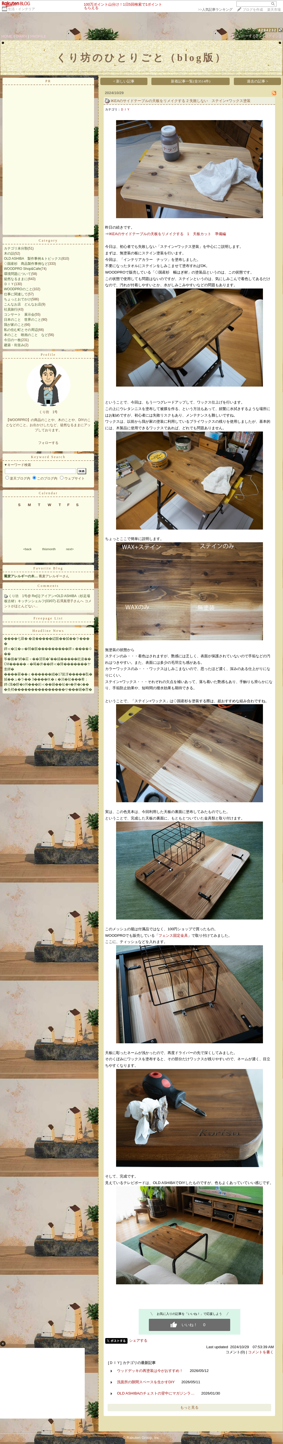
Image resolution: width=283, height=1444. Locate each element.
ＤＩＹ (9, 284)
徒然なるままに (16, 279)
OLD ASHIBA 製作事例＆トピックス (32, 259)
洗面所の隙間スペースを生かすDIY (146, 1382)
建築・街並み (14, 345)
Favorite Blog (48, 568)
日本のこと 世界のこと (22, 320)
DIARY (21, 36)
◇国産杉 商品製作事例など (26, 264)
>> (215, 10)
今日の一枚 (12, 340)
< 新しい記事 (124, 81)
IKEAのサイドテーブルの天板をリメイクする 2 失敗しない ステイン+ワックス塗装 (181, 101)
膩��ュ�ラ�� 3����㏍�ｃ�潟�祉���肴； (46, 679)
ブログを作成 (253, 10)
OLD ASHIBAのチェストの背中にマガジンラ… (156, 1393)
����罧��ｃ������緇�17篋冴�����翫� (48, 674)
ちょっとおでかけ (17, 299)
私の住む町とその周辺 (21, 330)
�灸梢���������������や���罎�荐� (48, 689)
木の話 (9, 253)
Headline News (48, 631)
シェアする (138, 1340)
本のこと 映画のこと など (26, 335)
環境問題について (17, 274)
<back (27, 549)
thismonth (49, 549)
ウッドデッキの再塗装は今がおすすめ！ (150, 1371)
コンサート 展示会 (19, 314)
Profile (48, 355)
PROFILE (38, 36)
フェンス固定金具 (173, 935)
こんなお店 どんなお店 (22, 304)
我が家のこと (14, 325)
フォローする (48, 443)
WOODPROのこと (18, 289)
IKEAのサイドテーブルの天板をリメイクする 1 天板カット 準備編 (167, 234)
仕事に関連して (16, 294)
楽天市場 (274, 10)
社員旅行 (11, 309)
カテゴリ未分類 (16, 248)
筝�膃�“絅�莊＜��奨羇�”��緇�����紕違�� (47, 659)
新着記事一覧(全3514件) (190, 81)
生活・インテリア (21, 9)
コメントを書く (261, 1352)
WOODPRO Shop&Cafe (22, 269)
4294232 (267, 30)
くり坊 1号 (17, 596)
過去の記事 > (257, 81)
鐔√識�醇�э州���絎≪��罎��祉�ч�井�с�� (46, 684)
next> (70, 549)
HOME (7, 36)
